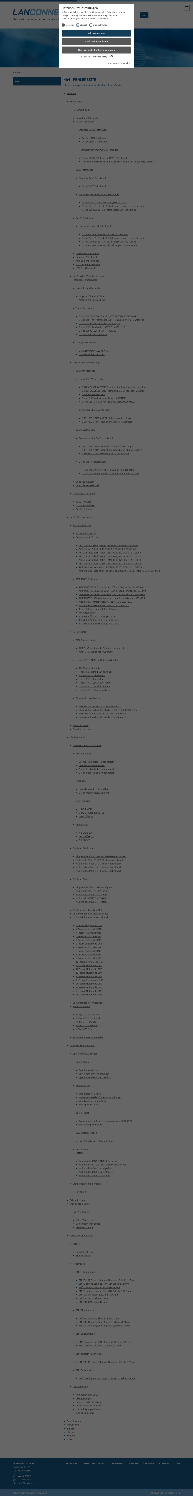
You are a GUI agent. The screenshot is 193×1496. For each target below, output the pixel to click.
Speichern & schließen (96, 41)
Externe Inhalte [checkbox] (100, 24)
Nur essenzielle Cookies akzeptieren (96, 49)
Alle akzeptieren (96, 33)
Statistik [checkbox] (83, 24)
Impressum (113, 63)
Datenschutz (125, 63)
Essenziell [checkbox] (69, 24)
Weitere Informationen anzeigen (96, 56)
